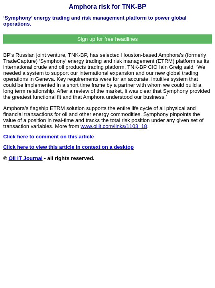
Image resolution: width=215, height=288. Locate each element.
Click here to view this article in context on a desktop (68, 147)
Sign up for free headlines (107, 39)
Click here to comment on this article (48, 137)
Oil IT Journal (26, 158)
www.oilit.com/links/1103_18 (114, 126)
